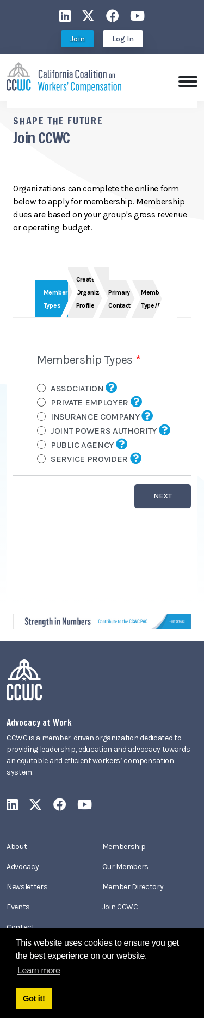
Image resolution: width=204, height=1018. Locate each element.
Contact (21, 927)
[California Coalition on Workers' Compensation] (64, 76)
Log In (123, 38)
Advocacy (23, 866)
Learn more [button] (38, 970)
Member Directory (133, 886)
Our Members (125, 866)
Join (77, 38)
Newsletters (27, 886)
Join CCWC (120, 906)
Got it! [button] (34, 998)
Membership (124, 846)
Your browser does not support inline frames (102, 422)
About (17, 846)
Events (18, 906)
